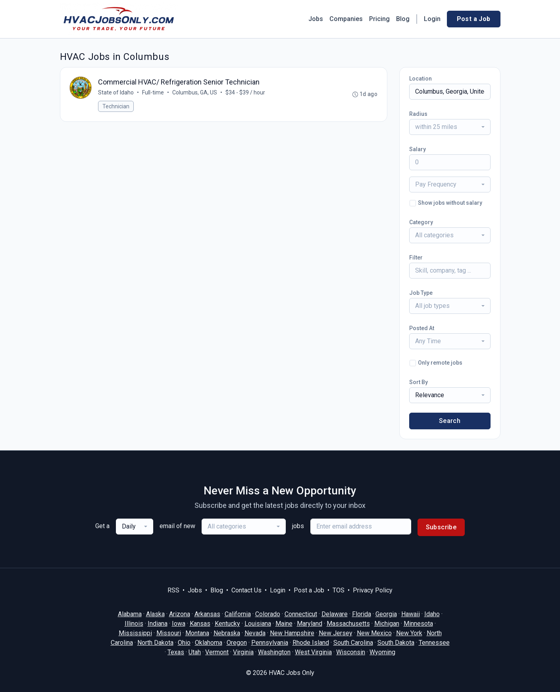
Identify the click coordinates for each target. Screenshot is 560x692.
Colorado (267, 614)
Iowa (178, 623)
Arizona (179, 614)
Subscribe (441, 527)
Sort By (418, 382)
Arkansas (207, 614)
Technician (116, 107)
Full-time (153, 93)
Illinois (134, 623)
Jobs (315, 19)
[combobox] (450, 127)
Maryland (309, 623)
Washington (274, 652)
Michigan (386, 623)
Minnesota (418, 623)
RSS (173, 590)
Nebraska (227, 633)
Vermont (217, 652)
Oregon (237, 642)
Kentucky (227, 623)
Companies (346, 19)
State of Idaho (116, 93)
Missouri (168, 633)
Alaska (155, 614)
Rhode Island (311, 642)
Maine (284, 623)
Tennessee (434, 642)
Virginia (243, 652)
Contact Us (246, 590)
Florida (361, 614)
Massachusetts (348, 623)
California (238, 614)
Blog (403, 19)
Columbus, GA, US (195, 93)
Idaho (432, 614)
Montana (197, 633)
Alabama (130, 614)
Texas (175, 652)
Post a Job (474, 19)
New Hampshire (292, 633)
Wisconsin (350, 652)
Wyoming (382, 652)
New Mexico (374, 633)
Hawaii (410, 614)
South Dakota (395, 642)
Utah (195, 652)
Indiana (157, 623)
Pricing (379, 19)
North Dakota (155, 642)
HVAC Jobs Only (291, 673)
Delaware (334, 614)
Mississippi (135, 633)
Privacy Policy (373, 590)
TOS (338, 590)
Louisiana (257, 623)
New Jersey (335, 633)
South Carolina (353, 642)
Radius (418, 114)
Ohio (184, 642)
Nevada (255, 633)
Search (449, 421)
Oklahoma (208, 642)
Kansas (200, 623)
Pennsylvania (269, 642)
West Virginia (313, 652)
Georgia (386, 614)
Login (432, 19)
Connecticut (301, 614)
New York (409, 633)
